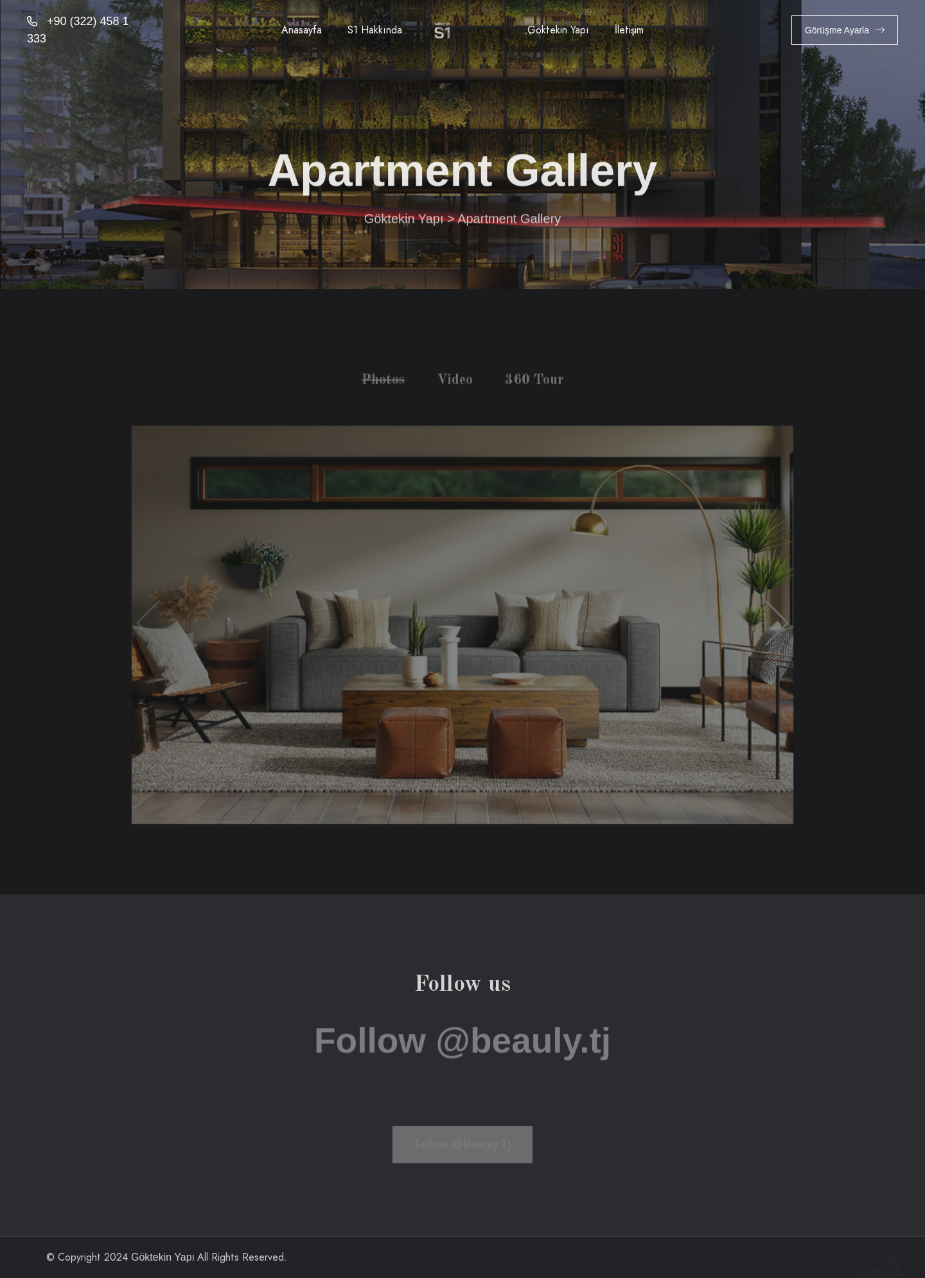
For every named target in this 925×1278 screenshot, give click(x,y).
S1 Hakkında (375, 29)
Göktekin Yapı (558, 29)
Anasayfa (301, 29)
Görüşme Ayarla (845, 30)
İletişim (629, 29)
